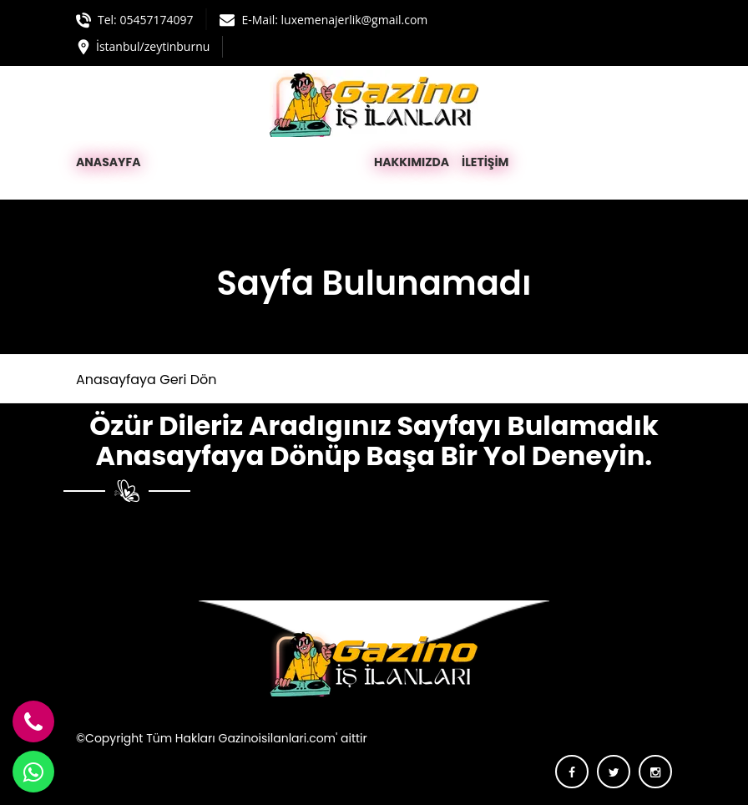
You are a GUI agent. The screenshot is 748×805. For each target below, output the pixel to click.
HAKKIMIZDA (411, 162)
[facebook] (572, 771)
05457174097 (156, 20)
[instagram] (655, 771)
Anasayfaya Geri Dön (146, 379)
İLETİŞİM (485, 162)
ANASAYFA (108, 162)
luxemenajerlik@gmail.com (354, 20)
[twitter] (613, 771)
